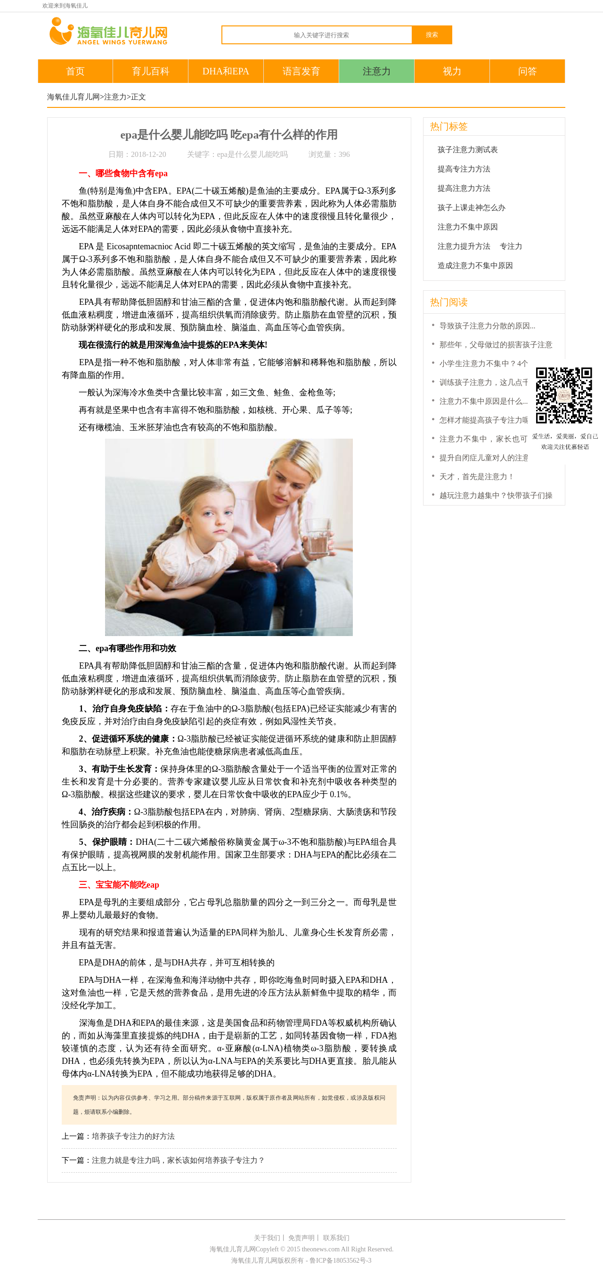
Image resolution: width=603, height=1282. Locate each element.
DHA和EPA (226, 71)
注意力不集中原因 (468, 227)
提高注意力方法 (464, 188)
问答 (527, 71)
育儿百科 (151, 71)
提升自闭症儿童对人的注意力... (491, 458)
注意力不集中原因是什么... (484, 401)
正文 (138, 97)
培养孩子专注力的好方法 (133, 1136)
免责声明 (301, 1237)
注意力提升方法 (464, 246)
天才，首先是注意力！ (477, 477)
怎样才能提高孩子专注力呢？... (491, 420)
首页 (75, 71)
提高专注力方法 (464, 169)
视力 (452, 71)
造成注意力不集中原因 (475, 265)
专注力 (511, 246)
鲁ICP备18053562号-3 (340, 1260)
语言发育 (301, 71)
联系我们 (336, 1237)
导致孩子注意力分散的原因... (488, 326)
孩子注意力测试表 (468, 150)
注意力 (377, 71)
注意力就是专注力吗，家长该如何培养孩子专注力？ (178, 1160)
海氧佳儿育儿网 (73, 97)
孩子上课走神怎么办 (471, 208)
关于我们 (267, 1237)
